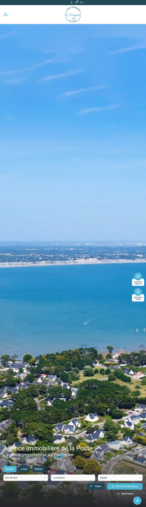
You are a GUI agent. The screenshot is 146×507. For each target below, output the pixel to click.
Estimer (38, 472)
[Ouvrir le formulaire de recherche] (96, 490)
